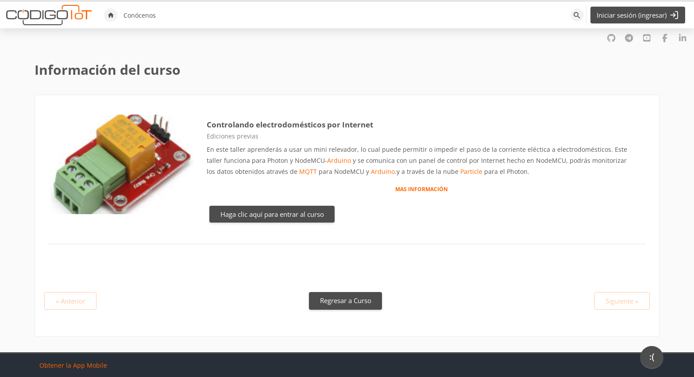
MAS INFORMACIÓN (421, 188)
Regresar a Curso (345, 300)
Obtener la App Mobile (73, 365)
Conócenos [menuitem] (139, 15)
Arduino (339, 160)
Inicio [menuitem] (110, 15)
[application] (651, 359)
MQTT (308, 171)
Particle (471, 171)
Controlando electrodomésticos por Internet (290, 124)
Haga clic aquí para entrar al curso (272, 214)
